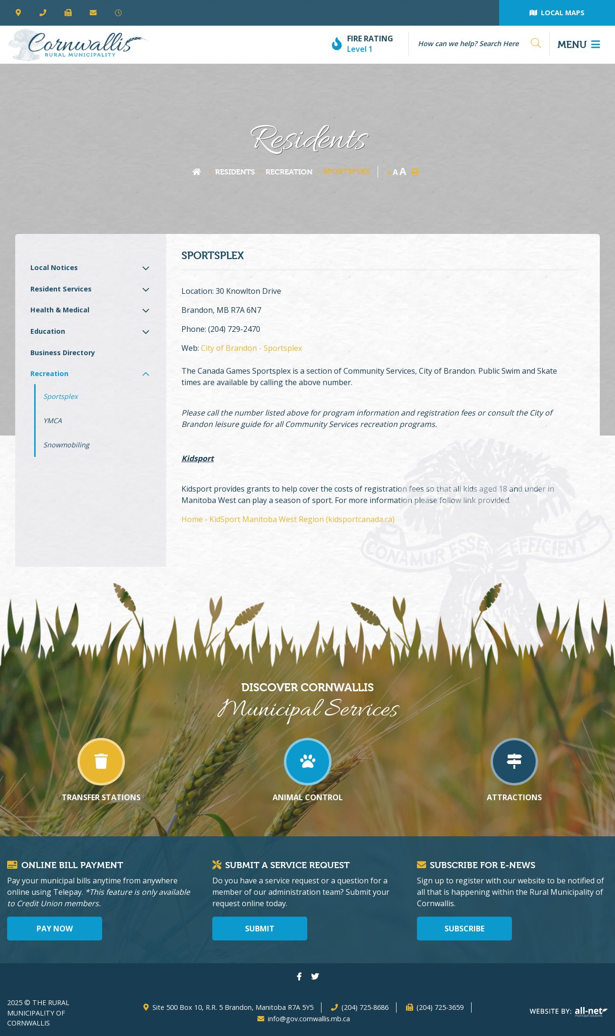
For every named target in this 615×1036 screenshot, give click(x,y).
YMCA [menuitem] (52, 420)
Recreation (288, 171)
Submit (259, 928)
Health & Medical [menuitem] (59, 309)
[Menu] (579, 44)
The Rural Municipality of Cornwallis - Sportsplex (78, 45)
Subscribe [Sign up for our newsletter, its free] (464, 928)
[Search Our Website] (475, 43)
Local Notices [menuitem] (54, 267)
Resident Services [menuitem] (61, 288)
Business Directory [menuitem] (62, 352)
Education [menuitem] (47, 331)
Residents (235, 171)
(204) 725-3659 (440, 1007)
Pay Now (55, 928)
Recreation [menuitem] (49, 373)
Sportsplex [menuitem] (60, 396)
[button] (146, 268)
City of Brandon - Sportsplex (251, 348)
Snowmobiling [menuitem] (66, 444)
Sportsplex (346, 171)
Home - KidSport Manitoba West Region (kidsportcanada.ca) (288, 519)
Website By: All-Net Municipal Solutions (569, 1012)
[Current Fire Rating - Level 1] (366, 44)
